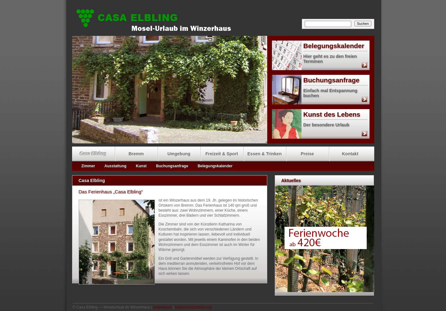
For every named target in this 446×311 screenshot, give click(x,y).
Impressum (162, 307)
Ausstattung (115, 166)
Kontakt (350, 153)
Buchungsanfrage (316, 80)
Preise (307, 153)
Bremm (136, 153)
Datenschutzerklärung (193, 307)
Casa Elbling (225, 19)
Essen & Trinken (264, 153)
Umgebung (178, 153)
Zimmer (88, 166)
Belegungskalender (318, 46)
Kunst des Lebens (316, 114)
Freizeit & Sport (222, 153)
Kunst (141, 166)
